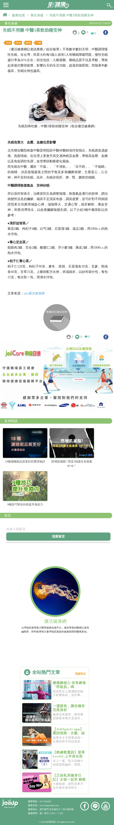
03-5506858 (45, 801)
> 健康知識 (17, 15)
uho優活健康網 (34, 293)
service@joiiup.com (50, 805)
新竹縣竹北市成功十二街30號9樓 (56, 809)
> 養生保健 (36, 15)
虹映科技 (51, 822)
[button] (6, 4)
